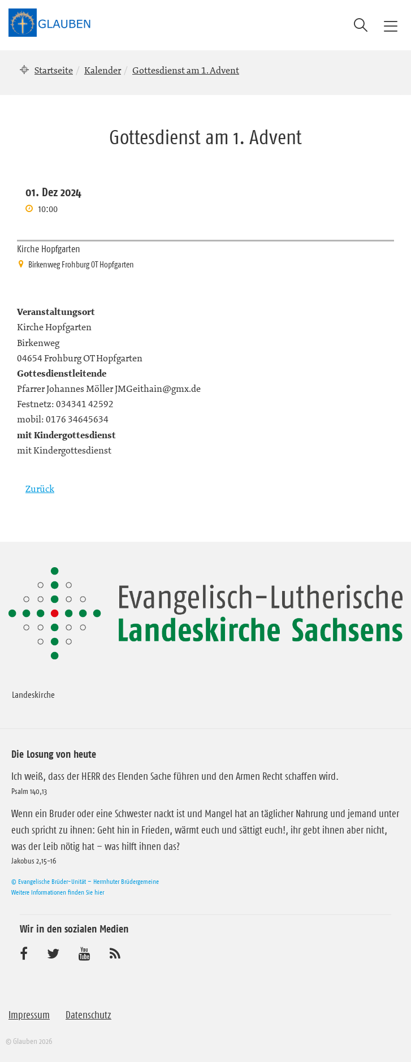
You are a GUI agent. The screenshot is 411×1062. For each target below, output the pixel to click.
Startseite (53, 70)
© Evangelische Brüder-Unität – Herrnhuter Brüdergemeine (85, 881)
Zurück (39, 488)
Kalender (102, 70)
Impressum (29, 1015)
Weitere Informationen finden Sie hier (57, 892)
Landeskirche (33, 694)
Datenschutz (88, 1015)
